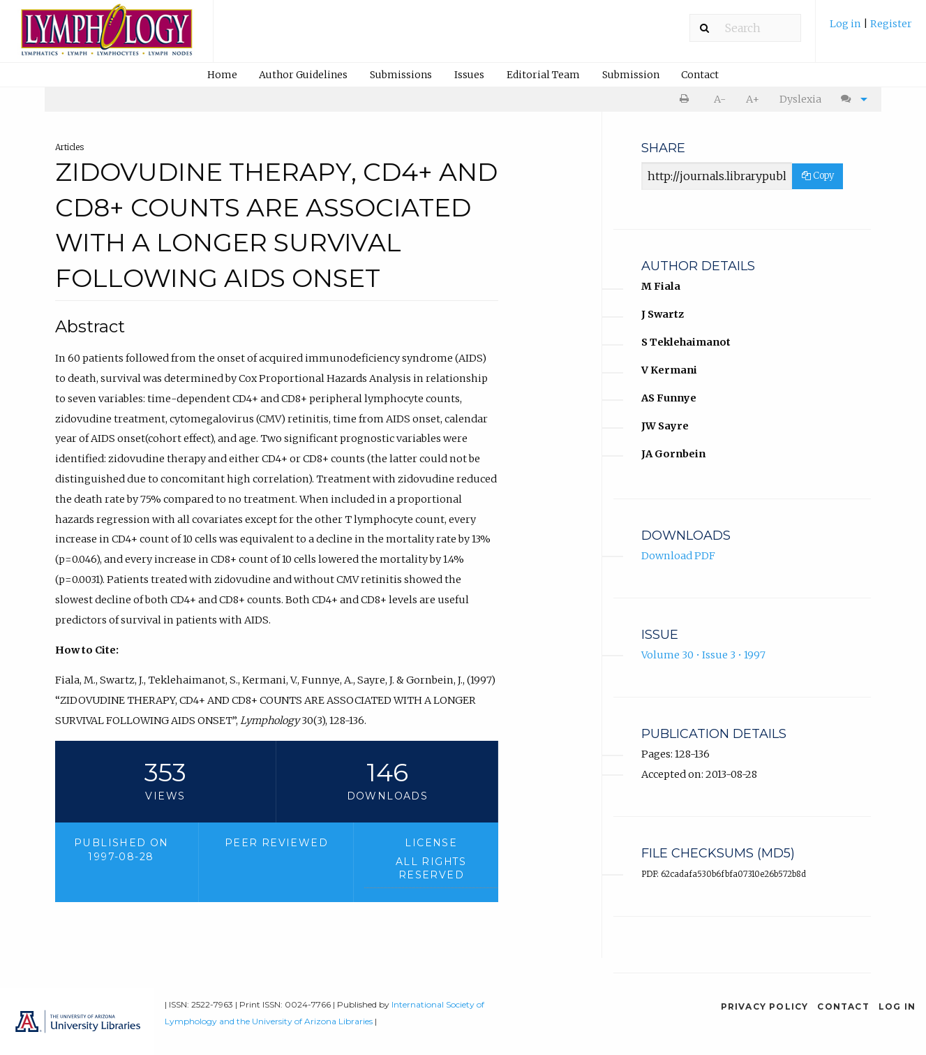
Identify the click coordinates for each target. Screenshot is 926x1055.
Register (891, 23)
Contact (700, 74)
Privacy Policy (765, 1006)
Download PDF (678, 555)
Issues (469, 74)
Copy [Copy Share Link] (818, 176)
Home (222, 74)
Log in (846, 23)
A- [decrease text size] (720, 99)
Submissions (401, 74)
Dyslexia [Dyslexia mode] (800, 99)
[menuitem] (871, 29)
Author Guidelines (303, 74)
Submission (630, 74)
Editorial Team (543, 74)
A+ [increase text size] (752, 99)
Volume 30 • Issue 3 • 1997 (703, 655)
